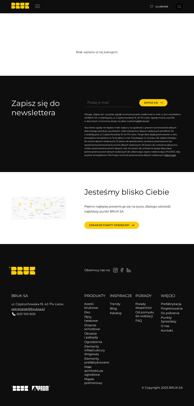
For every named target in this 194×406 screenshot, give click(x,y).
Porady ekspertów (143, 306)
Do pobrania (170, 313)
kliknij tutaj (170, 155)
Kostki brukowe (91, 306)
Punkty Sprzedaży (168, 319)
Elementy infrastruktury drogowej (94, 350)
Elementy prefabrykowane (95, 360)
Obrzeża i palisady (91, 335)
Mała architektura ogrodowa (93, 370)
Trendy (115, 304)
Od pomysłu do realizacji (144, 314)
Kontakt (167, 330)
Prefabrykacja (171, 304)
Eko (87, 312)
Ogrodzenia (93, 342)
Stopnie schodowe (92, 327)
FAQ (138, 320)
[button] (37, 6)
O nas (165, 326)
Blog (113, 308)
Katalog (115, 313)
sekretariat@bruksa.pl (28, 309)
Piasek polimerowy (93, 381)
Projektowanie (172, 308)
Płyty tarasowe (91, 318)
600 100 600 (26, 314)
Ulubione (161, 6)
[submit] (153, 102)
